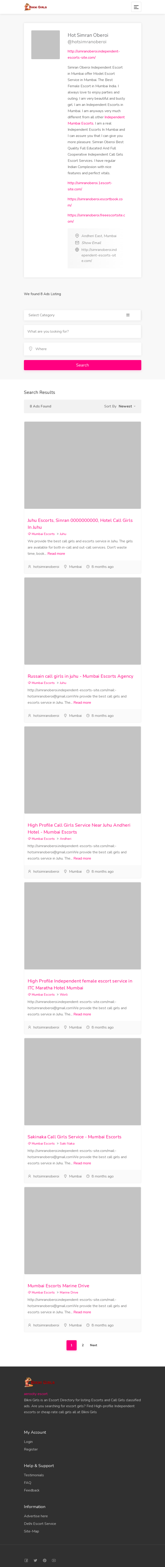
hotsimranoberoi (46, 566)
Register (31, 1449)
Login (28, 1441)
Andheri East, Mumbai (98, 235)
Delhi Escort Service (40, 1523)
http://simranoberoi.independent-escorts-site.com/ (99, 255)
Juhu (63, 534)
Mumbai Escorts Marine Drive (58, 1286)
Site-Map (31, 1531)
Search (82, 365)
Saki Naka (67, 1143)
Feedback (32, 1490)
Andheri (65, 839)
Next (93, 1345)
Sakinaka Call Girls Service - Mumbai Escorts (75, 1137)
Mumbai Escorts (41, 534)
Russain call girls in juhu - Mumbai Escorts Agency (80, 676)
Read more (56, 553)
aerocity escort (36, 1393)
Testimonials (34, 1475)
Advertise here (36, 1516)
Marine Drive (69, 1292)
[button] (127, 406)
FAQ (27, 1482)
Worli (64, 994)
